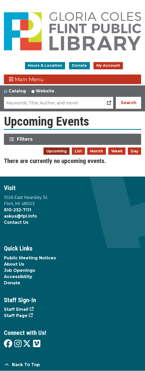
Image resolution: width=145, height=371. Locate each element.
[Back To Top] (72, 364)
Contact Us (16, 222)
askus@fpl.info (20, 216)
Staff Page (16, 315)
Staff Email (16, 309)
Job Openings (19, 270)
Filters (25, 139)
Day (134, 151)
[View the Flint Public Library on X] (27, 343)
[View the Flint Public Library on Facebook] (8, 343)
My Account (108, 65)
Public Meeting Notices (30, 257)
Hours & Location (45, 65)
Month (96, 151)
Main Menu (26, 79)
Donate (79, 65)
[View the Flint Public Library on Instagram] (18, 343)
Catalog (17, 91)
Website (45, 91)
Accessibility (18, 276)
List (78, 151)
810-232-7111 (17, 209)
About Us (14, 264)
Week (117, 151)
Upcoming (56, 151)
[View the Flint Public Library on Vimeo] (36, 343)
